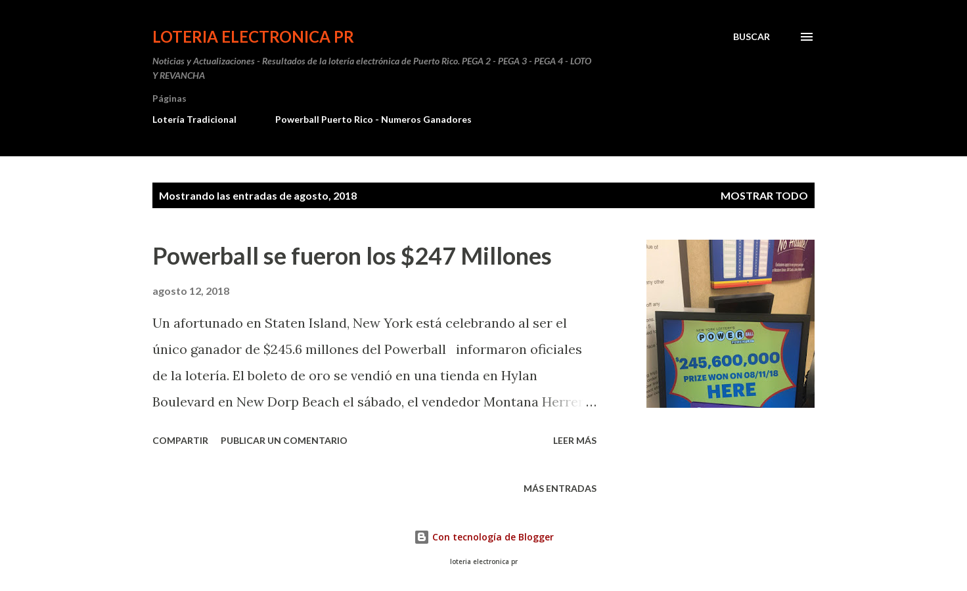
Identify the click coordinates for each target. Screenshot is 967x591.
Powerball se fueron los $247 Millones (352, 255)
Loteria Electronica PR (253, 36)
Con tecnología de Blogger (484, 537)
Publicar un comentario (284, 440)
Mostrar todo (764, 195)
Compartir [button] (180, 440)
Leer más (574, 440)
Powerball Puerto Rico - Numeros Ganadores (373, 119)
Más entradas (560, 488)
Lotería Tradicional (194, 119)
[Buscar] (751, 37)
